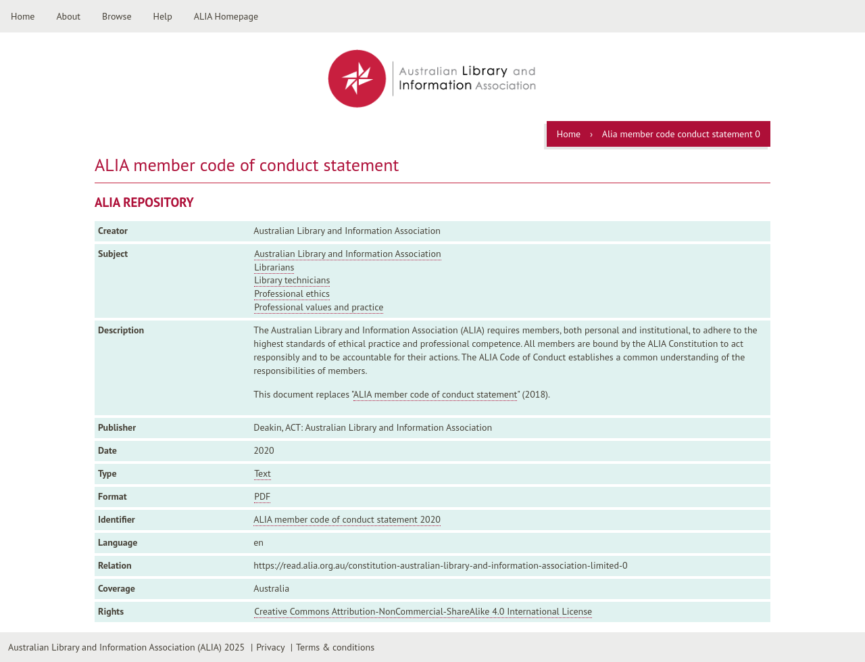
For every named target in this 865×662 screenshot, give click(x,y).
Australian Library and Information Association (347, 253)
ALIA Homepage (226, 16)
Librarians (274, 267)
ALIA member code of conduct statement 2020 (347, 519)
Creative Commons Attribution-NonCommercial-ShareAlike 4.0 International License (423, 611)
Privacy (270, 647)
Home (22, 16)
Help (162, 16)
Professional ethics (292, 293)
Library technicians (292, 280)
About (68, 16)
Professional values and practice (318, 307)
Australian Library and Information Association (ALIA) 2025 (126, 647)
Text (262, 473)
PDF (262, 496)
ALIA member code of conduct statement (435, 394)
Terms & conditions (335, 647)
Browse (117, 16)
